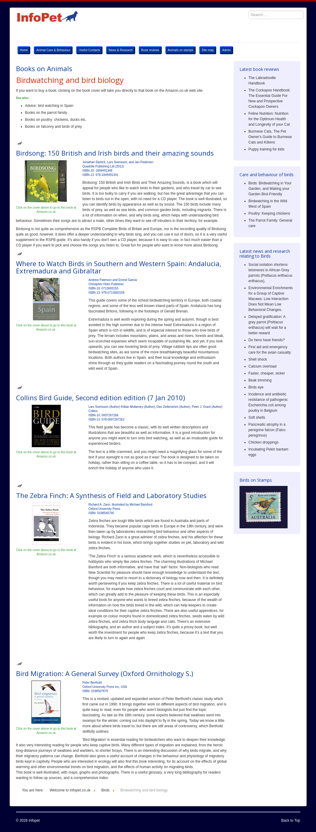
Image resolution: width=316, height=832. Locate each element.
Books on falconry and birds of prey (53, 126)
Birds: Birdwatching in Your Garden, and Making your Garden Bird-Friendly (270, 188)
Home (24, 50)
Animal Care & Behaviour (53, 50)
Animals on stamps (180, 50)
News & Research (121, 50)
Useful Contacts (89, 50)
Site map (207, 50)
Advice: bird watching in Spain (49, 106)
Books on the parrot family (46, 113)
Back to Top (290, 820)
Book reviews (150, 50)
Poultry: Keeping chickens (269, 213)
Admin (226, 50)
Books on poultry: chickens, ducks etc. (55, 119)
